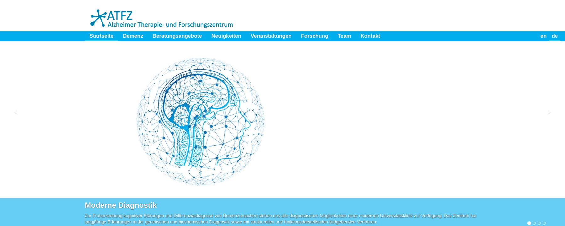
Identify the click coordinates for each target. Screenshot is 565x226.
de (555, 36)
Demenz (133, 36)
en (544, 36)
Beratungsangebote (177, 36)
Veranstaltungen (271, 36)
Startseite (101, 36)
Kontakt (370, 36)
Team (344, 36)
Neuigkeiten (226, 36)
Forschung (314, 36)
